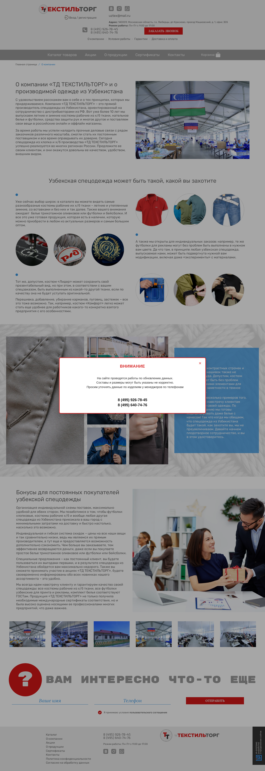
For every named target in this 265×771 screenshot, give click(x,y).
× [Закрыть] (200, 363)
